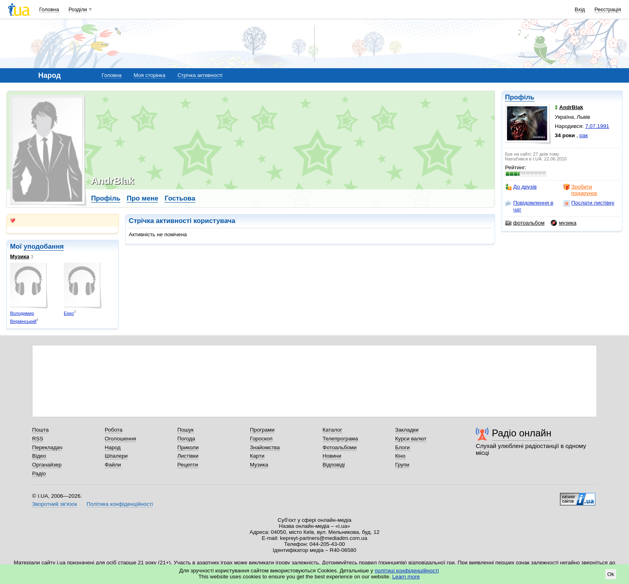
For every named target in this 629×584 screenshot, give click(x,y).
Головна (49, 9)
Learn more (406, 577)
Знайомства (265, 447)
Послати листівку (588, 203)
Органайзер (46, 465)
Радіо (39, 473)
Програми (262, 430)
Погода (186, 439)
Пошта (40, 430)
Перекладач (47, 447)
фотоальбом (524, 223)
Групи (402, 465)
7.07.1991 (597, 126)
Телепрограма (340, 439)
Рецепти (187, 465)
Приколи (188, 447)
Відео (39, 456)
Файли (113, 465)
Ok (610, 574)
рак (583, 135)
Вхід (580, 9)
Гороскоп (261, 439)
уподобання (44, 246)
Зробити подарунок (580, 190)
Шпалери (116, 456)
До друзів (521, 187)
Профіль (519, 97)
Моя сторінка (149, 75)
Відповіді (334, 465)
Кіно (400, 456)
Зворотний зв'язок (54, 504)
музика (563, 223)
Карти (257, 456)
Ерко (69, 313)
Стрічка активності (199, 75)
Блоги (402, 447)
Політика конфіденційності (120, 504)
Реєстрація (608, 9)
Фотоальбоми (340, 447)
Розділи (78, 9)
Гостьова (179, 198)
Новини (332, 456)
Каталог (332, 430)
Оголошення (120, 439)
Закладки (406, 430)
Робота (113, 430)
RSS (37, 439)
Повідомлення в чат (529, 206)
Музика (19, 256)
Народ (113, 447)
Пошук (185, 430)
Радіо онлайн (522, 433)
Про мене (142, 198)
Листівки (188, 456)
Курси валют (410, 439)
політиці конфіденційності (407, 571)
